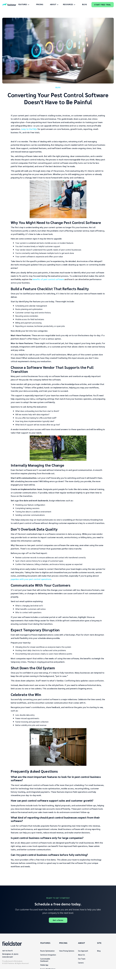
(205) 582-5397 (7, 957)
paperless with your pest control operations (31, 579)
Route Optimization (47, 951)
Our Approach (83, 951)
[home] (9, 4)
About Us (81, 955)
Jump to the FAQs (29, 129)
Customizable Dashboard (45, 960)
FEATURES (22, 4)
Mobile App (44, 965)
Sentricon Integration (48, 955)
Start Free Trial (102, 4)
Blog (98, 951)
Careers (81, 963)
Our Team (81, 959)
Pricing (39, 4)
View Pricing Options (66, 951)
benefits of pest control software (48, 279)
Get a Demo (58, 920)
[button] (24, 4)
